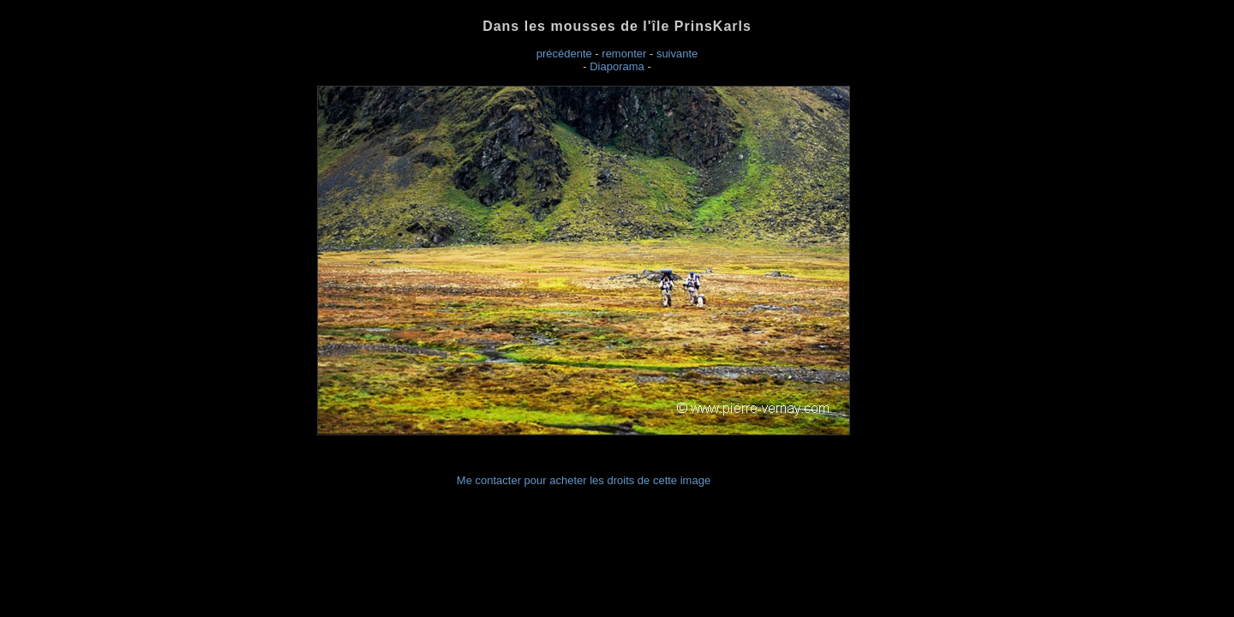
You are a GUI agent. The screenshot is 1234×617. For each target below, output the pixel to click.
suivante (677, 53)
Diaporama (617, 66)
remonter (624, 53)
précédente (564, 53)
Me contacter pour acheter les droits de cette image (583, 480)
